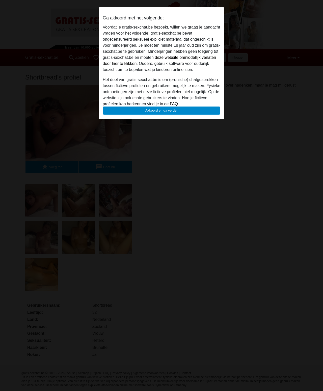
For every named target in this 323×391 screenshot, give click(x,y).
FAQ (174, 104)
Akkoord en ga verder (161, 110)
